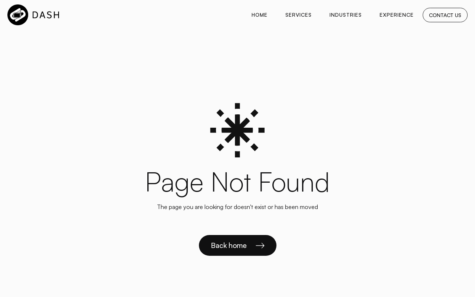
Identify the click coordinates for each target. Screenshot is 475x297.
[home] (33, 14)
